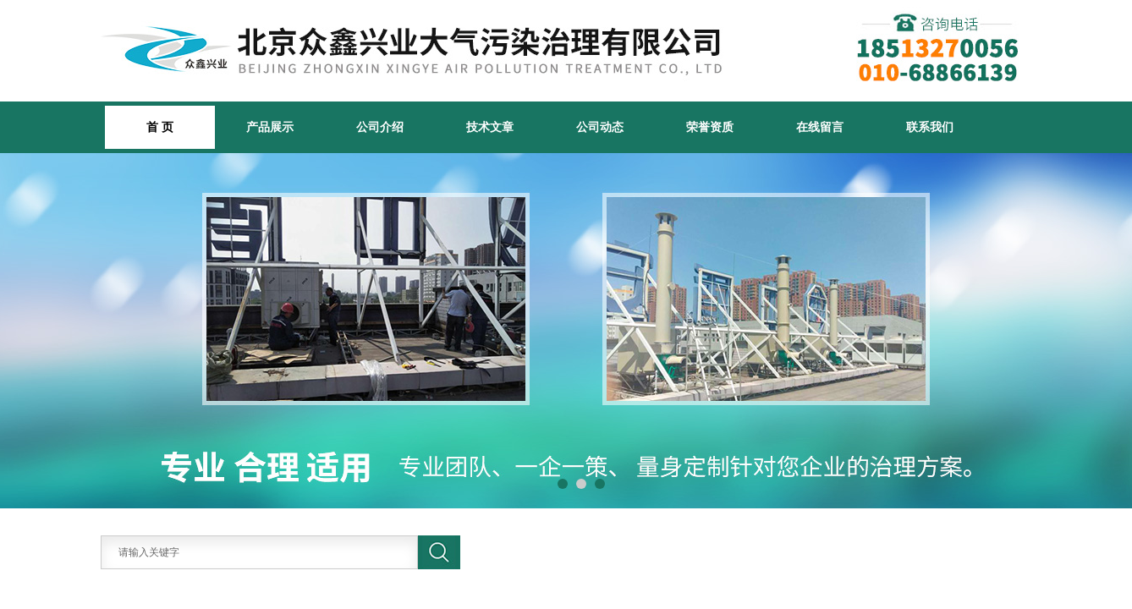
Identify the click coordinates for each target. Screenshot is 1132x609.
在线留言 (820, 127)
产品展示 (270, 127)
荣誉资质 (710, 127)
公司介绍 (380, 127)
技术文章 (490, 127)
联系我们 (929, 127)
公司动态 (600, 127)
